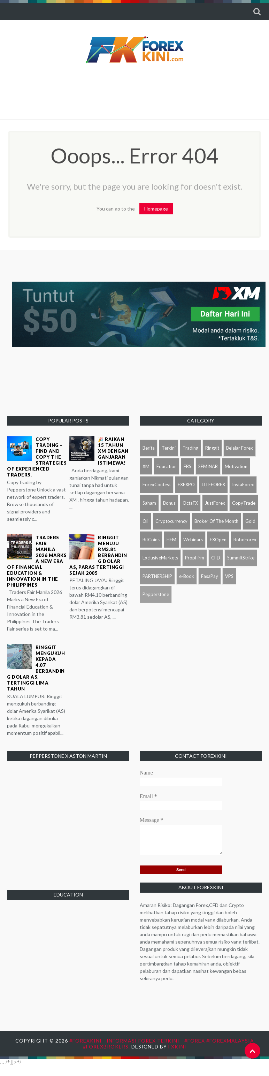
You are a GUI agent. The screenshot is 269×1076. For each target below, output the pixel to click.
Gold (250, 521)
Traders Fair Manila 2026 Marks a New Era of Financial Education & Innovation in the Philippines (37, 561)
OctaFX (190, 503)
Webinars (193, 539)
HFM (171, 539)
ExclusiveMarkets (160, 557)
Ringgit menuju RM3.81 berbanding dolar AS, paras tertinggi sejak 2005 (98, 555)
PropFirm (194, 557)
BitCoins (151, 539)
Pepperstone (156, 594)
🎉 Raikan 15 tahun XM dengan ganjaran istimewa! (113, 451)
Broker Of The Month (216, 521)
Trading (190, 448)
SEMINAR (208, 466)
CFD (215, 557)
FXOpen (218, 539)
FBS (187, 466)
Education (166, 466)
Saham (149, 503)
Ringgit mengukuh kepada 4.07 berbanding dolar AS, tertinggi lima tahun (36, 668)
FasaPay (209, 576)
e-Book (186, 576)
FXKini (177, 1047)
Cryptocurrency (171, 521)
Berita (149, 448)
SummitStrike (240, 557)
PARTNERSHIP (157, 576)
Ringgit (212, 448)
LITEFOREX (213, 484)
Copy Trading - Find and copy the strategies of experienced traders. (37, 457)
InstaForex (243, 484)
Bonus (169, 503)
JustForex (215, 503)
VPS (229, 576)
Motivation (236, 466)
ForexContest (157, 484)
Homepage (156, 209)
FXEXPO (186, 484)
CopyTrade (243, 503)
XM (146, 466)
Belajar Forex (239, 448)
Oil (145, 521)
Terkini (169, 448)
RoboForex (244, 539)
